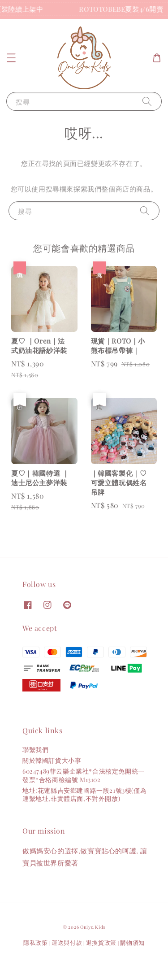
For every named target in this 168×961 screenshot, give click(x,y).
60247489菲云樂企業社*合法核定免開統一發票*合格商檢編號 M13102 (83, 775)
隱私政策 (35, 942)
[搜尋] (147, 101)
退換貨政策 (101, 942)
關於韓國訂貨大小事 (51, 760)
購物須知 (132, 942)
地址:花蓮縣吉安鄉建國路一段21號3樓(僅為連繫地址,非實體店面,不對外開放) (84, 794)
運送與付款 (67, 942)
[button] (11, 58)
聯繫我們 (35, 749)
